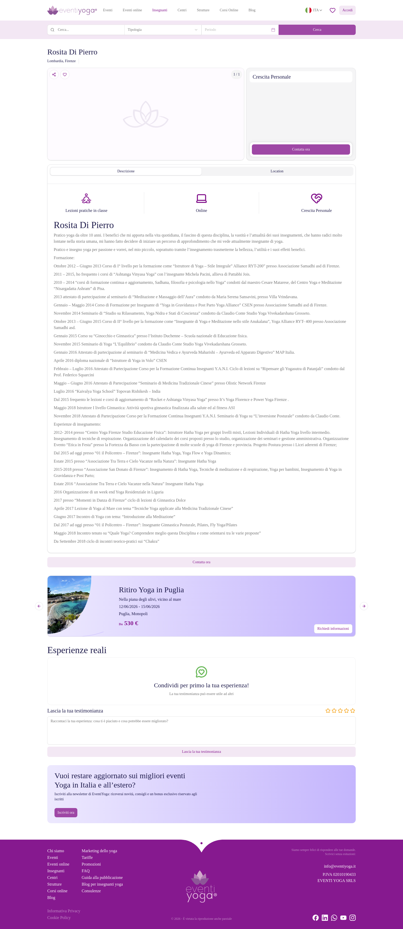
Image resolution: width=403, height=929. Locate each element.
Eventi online (132, 10)
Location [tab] (277, 171)
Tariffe (87, 857)
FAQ (86, 871)
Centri (182, 10)
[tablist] (201, 171)
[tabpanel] (201, 369)
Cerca (317, 30)
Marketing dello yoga (99, 851)
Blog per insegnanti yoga (102, 884)
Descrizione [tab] (126, 171)
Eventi (108, 10)
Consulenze (91, 891)
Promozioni (91, 864)
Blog (252, 10)
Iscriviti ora (66, 812)
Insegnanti (159, 10)
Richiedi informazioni (333, 629)
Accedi (347, 10)
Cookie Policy (59, 917)
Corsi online (57, 891)
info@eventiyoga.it (340, 866)
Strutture (203, 10)
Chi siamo (55, 851)
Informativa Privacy (63, 911)
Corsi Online (229, 10)
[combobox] (163, 30)
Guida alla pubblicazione (102, 877)
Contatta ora (301, 149)
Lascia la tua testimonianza (201, 752)
